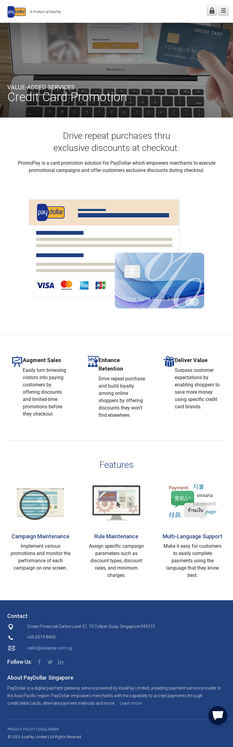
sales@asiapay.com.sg (49, 648)
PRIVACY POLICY (21, 729)
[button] (218, 715)
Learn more (131, 703)
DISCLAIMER (48, 729)
